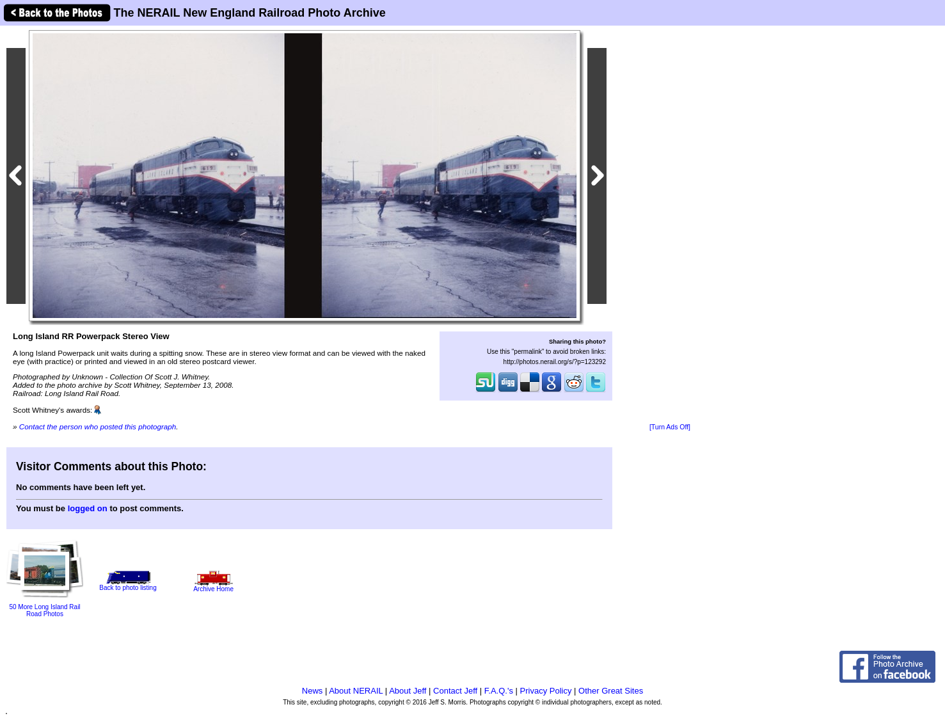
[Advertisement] (670, 225)
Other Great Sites (610, 691)
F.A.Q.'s (498, 691)
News (312, 691)
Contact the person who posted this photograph (98, 426)
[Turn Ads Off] (669, 427)
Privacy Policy (546, 691)
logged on (87, 508)
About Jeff (407, 691)
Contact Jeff (455, 691)
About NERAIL (356, 691)
